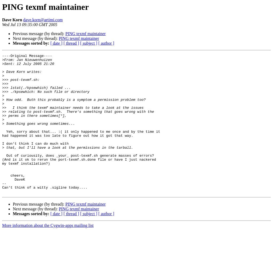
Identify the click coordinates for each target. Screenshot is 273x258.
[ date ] (56, 43)
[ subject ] (88, 43)
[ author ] (106, 43)
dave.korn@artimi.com (43, 20)
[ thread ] (71, 43)
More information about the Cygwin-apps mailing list (48, 253)
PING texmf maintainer (85, 33)
